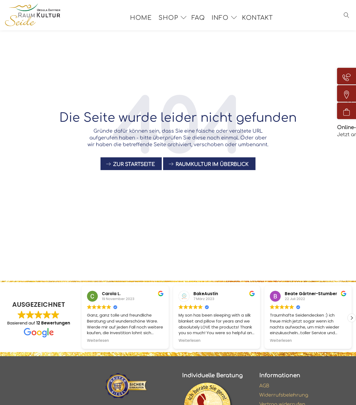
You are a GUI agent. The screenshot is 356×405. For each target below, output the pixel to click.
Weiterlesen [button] (98, 340)
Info (224, 21)
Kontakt (261, 21)
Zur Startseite (134, 166)
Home (145, 21)
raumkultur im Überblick (212, 166)
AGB (264, 386)
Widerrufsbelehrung (284, 395)
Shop (172, 21)
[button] (352, 318)
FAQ (202, 21)
